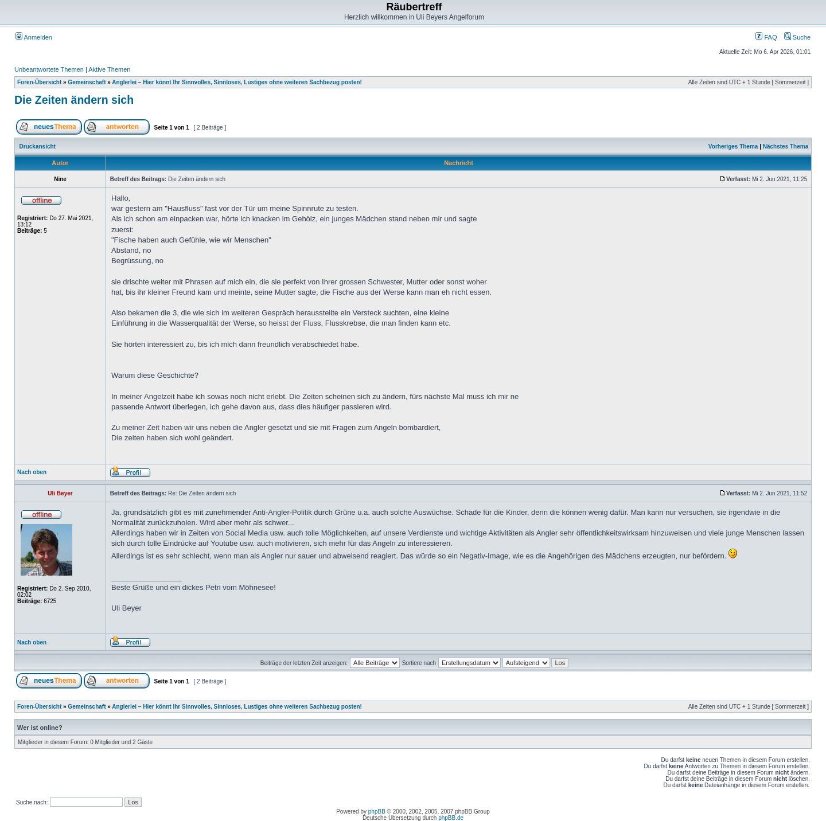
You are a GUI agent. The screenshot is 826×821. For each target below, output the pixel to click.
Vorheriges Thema (733, 146)
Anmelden (33, 37)
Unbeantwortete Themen (49, 69)
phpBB (376, 811)
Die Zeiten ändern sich (74, 99)
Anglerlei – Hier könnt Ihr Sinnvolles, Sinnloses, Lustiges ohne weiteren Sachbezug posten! (237, 82)
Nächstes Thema (785, 146)
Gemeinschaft (87, 82)
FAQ (766, 37)
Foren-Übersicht (39, 82)
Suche (797, 37)
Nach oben (31, 472)
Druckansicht (38, 146)
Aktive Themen (109, 69)
